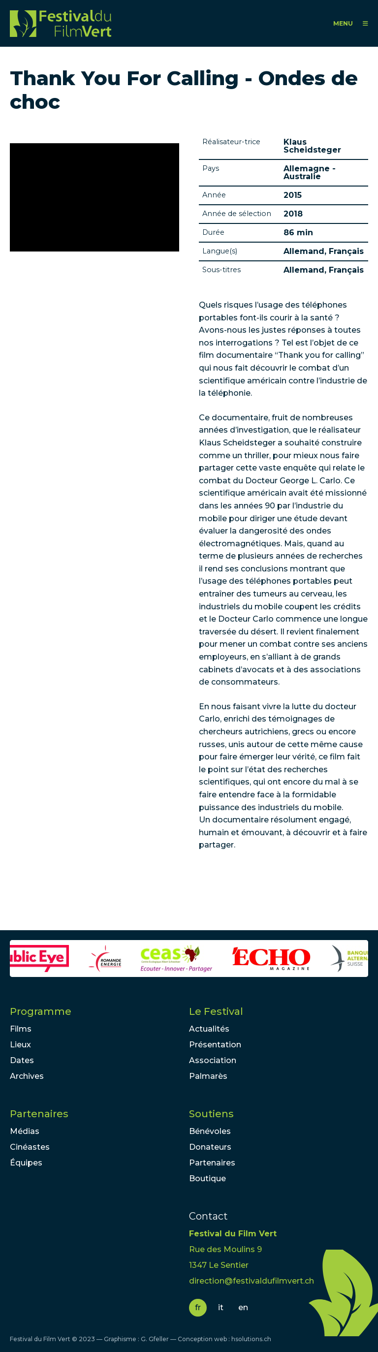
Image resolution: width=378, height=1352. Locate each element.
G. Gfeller (155, 1339)
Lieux (20, 1044)
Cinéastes (30, 1147)
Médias (24, 1131)
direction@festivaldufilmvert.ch (251, 1281)
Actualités (209, 1029)
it (220, 1307)
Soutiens (211, 1114)
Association (212, 1060)
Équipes (26, 1162)
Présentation (215, 1044)
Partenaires (39, 1114)
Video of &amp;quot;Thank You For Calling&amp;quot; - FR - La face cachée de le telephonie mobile (94, 197)
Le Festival (216, 1011)
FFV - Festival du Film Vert (60, 23)
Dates (22, 1060)
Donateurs (210, 1147)
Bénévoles (210, 1131)
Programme (40, 1011)
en (243, 1307)
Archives (27, 1076)
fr (198, 1307)
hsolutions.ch (251, 1339)
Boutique (207, 1178)
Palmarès (208, 1076)
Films (21, 1029)
